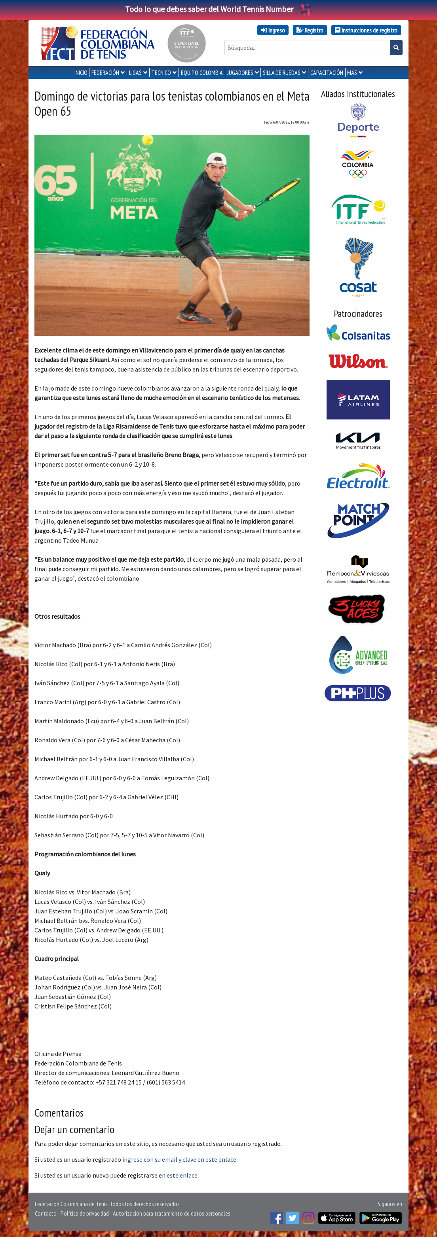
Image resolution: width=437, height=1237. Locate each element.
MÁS (352, 72)
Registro (309, 30)
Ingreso (273, 30)
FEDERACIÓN (105, 72)
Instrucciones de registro (366, 30)
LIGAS (135, 72)
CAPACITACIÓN (326, 72)
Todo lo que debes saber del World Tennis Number (218, 9)
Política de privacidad (85, 1213)
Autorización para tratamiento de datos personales (171, 1213)
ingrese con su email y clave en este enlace (179, 1159)
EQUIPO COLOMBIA (202, 72)
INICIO (80, 72)
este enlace (182, 1175)
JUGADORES (240, 72)
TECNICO (161, 72)
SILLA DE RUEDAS (281, 72)
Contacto (46, 1213)
